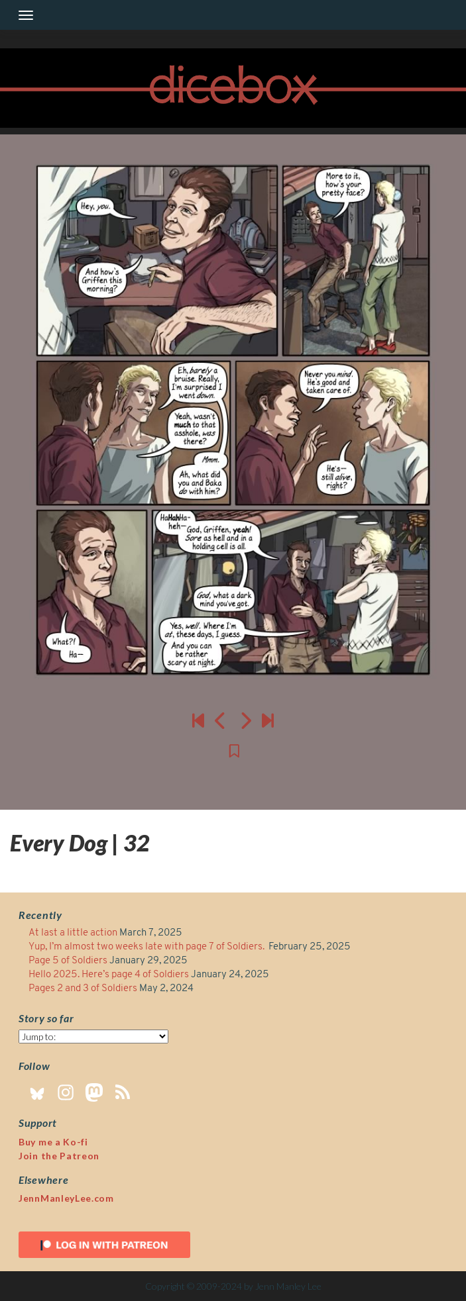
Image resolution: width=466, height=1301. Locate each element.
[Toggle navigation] (26, 15)
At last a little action (73, 933)
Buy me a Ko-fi (53, 1141)
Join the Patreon (59, 1155)
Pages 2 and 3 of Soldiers (83, 989)
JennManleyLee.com (66, 1198)
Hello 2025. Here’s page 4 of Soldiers (109, 975)
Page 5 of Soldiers (68, 961)
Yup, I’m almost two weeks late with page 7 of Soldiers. (147, 947)
